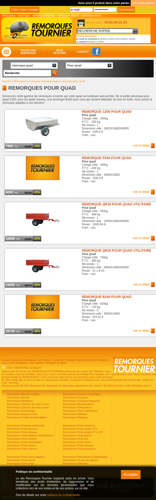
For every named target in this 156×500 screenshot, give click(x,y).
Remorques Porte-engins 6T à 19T (82, 432)
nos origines (37, 362)
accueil (6, 359)
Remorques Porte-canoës (21, 438)
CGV (10, 367)
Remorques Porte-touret (20, 460)
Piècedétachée (59, 51)
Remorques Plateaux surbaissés (25, 425)
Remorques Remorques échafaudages (85, 456)
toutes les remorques (24, 359)
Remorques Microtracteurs (78, 404)
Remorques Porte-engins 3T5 (79, 428)
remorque (24, 15)
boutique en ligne (56, 362)
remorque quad (22, 65)
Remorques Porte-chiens (21, 445)
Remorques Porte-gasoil (76, 435)
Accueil (6, 81)
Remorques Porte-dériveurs (78, 425)
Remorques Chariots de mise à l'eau (27, 404)
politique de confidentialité (63, 495)
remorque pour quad (73, 81)
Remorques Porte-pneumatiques (25, 456)
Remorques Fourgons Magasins (81, 400)
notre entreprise (18, 362)
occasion (59, 359)
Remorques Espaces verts (21, 414)
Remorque (20, 81)
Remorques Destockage (20, 410)
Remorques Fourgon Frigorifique (81, 394)
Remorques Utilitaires (75, 463)
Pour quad (74, 65)
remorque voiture (68, 15)
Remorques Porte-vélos (20, 463)
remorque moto (91, 15)
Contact (78, 52)
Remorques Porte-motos (76, 442)
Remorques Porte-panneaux (79, 448)
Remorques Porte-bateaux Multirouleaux (30, 435)
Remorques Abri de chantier (22, 394)
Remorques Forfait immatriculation (26, 417)
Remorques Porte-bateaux (21, 432)
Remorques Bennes (18, 397)
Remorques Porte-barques (22, 428)
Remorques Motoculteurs (77, 407)
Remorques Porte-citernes (21, 448)
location (70, 359)
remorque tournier (43, 15)
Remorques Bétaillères (19, 400)
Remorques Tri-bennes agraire (80, 460)
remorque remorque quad (44, 81)
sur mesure (44, 359)
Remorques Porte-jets (75, 438)
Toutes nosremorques (28, 51)
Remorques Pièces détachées (80, 410)
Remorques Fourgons (75, 397)
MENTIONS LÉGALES (28, 367)
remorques (8, 15)
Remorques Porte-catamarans (24, 442)
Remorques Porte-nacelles (78, 445)
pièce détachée (86, 359)
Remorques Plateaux (74, 414)
